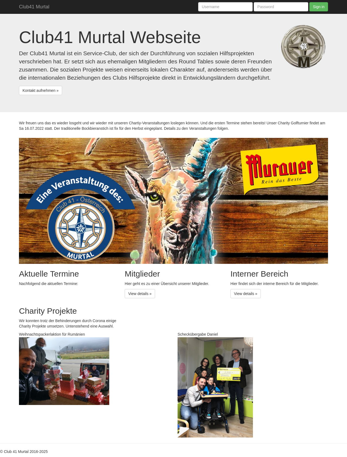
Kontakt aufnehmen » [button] (41, 90)
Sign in (318, 7)
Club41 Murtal (34, 6)
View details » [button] (140, 293)
